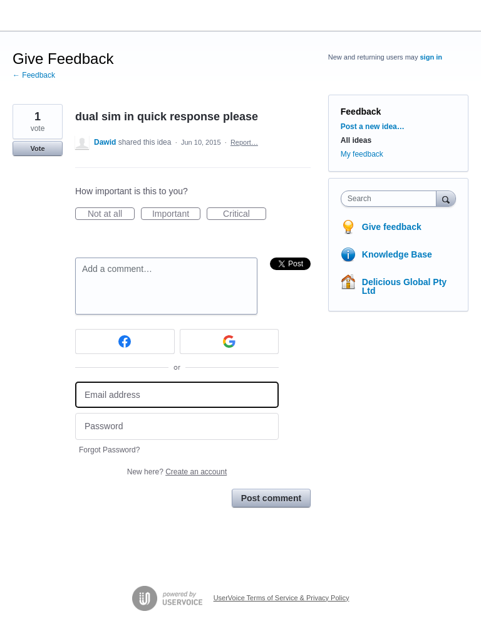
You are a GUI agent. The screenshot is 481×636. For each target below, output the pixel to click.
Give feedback (392, 227)
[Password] (177, 426)
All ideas (356, 140)
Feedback (361, 112)
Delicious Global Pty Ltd (404, 286)
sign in (431, 57)
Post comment (271, 498)
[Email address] (177, 395)
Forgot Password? (109, 450)
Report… (244, 142)
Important (176, 214)
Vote (37, 148)
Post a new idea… (373, 126)
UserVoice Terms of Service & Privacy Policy (281, 598)
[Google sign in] (229, 341)
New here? (177, 471)
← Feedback (34, 75)
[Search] (446, 198)
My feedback (362, 154)
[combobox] (391, 198)
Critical (244, 214)
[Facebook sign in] (125, 341)
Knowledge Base (397, 254)
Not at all (111, 214)
